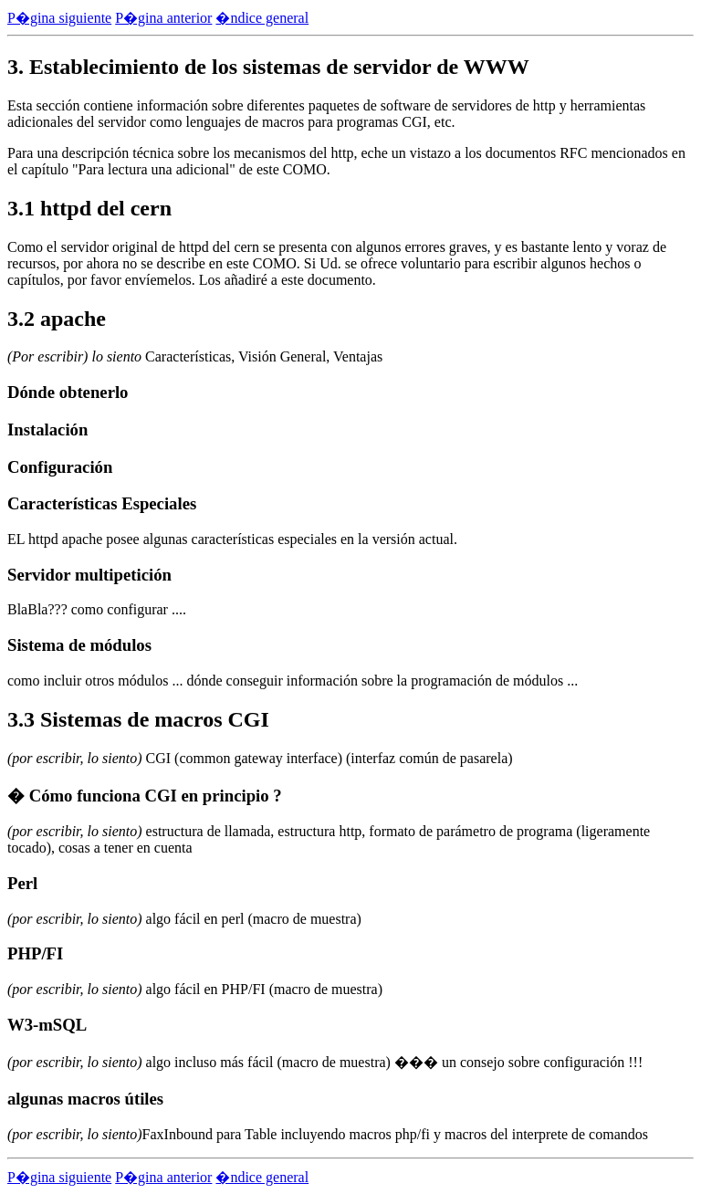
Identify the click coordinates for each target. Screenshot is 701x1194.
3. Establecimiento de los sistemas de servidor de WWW (268, 67)
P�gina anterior (163, 18)
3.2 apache (56, 318)
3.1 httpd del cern (89, 208)
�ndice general (262, 18)
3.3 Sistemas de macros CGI (138, 719)
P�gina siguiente (59, 18)
